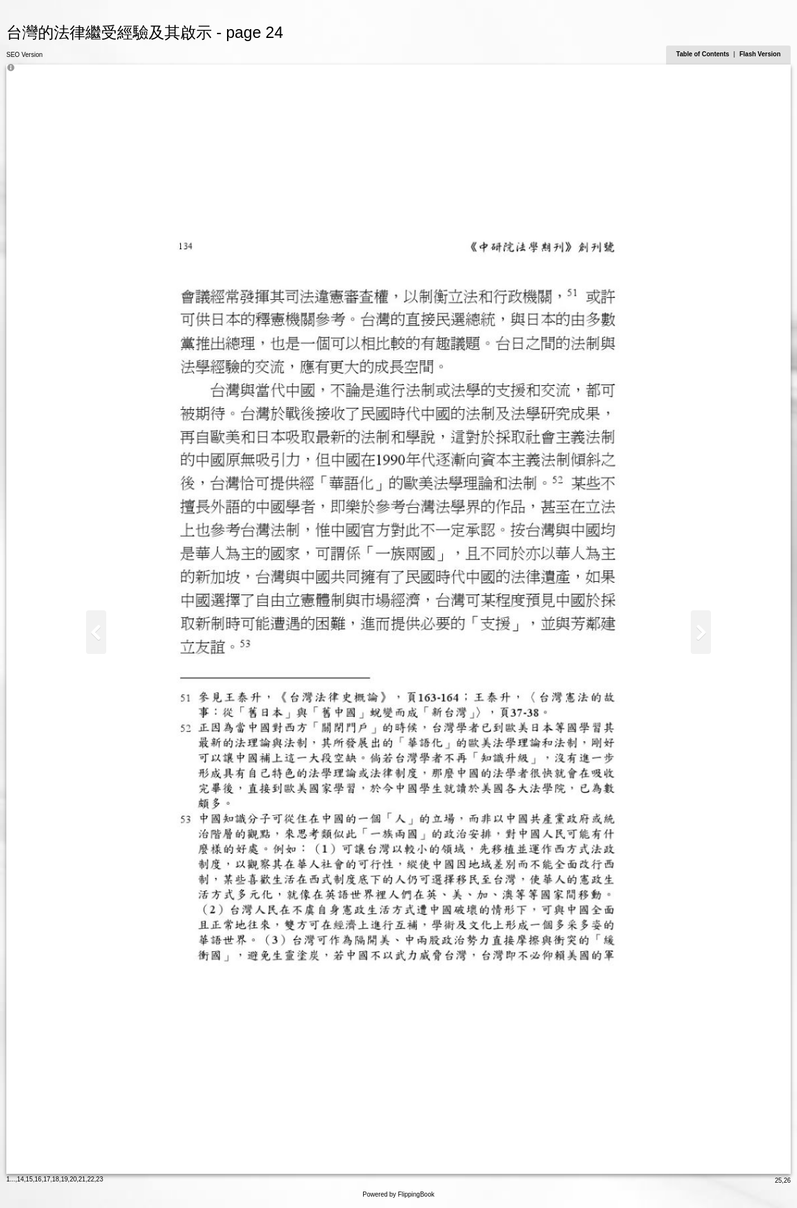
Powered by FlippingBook (398, 1194)
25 (778, 1180)
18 (55, 1179)
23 (99, 1179)
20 (73, 1179)
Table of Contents (703, 54)
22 (90, 1179)
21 (81, 1179)
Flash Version (760, 54)
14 (20, 1179)
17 (46, 1179)
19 (64, 1179)
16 (38, 1179)
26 (787, 1180)
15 (29, 1179)
